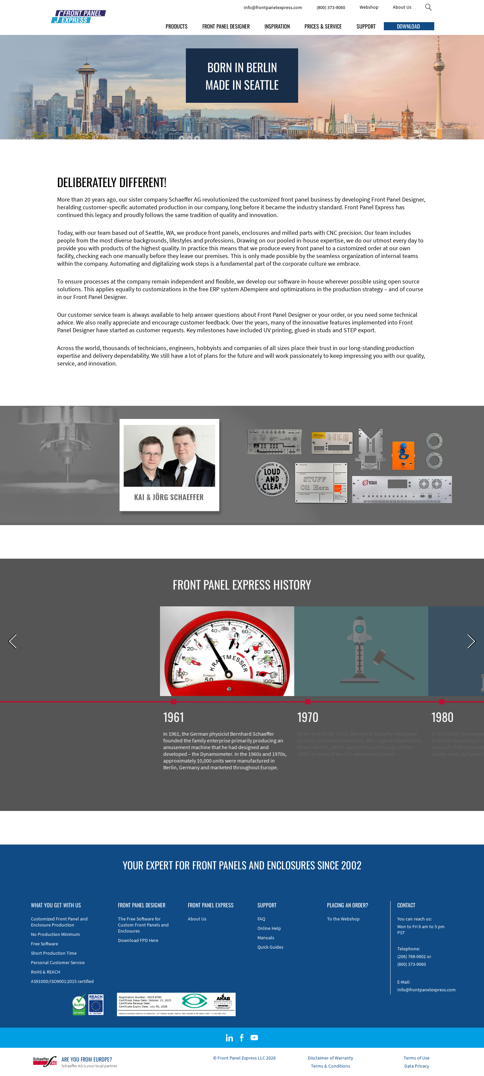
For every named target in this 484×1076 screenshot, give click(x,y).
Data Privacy (416, 1066)
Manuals (265, 938)
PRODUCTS (177, 26)
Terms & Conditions (330, 1066)
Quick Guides (270, 947)
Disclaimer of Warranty (330, 1058)
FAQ (261, 919)
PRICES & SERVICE (323, 26)
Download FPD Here (138, 940)
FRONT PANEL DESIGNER (226, 26)
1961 (188, 716)
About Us (402, 7)
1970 (322, 716)
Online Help (269, 928)
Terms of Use (417, 1058)
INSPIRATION (277, 26)
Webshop (369, 7)
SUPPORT (366, 26)
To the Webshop (343, 919)
